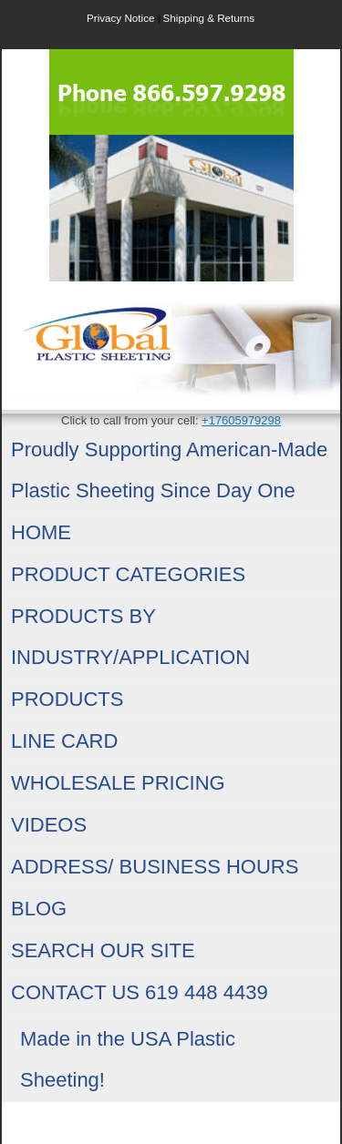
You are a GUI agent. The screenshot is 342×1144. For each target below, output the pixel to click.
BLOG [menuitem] (39, 908)
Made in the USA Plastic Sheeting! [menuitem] (127, 1059)
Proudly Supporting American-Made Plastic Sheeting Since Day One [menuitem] (169, 470)
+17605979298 (241, 420)
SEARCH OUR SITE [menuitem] (103, 950)
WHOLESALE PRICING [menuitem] (118, 782)
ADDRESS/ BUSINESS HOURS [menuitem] (154, 866)
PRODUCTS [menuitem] (67, 699)
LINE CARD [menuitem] (64, 741)
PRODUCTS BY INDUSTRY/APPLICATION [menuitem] (130, 637)
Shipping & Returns (208, 18)
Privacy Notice (121, 18)
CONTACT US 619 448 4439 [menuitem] (139, 992)
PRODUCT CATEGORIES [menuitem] (128, 574)
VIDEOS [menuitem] (49, 824)
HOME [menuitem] (41, 532)
